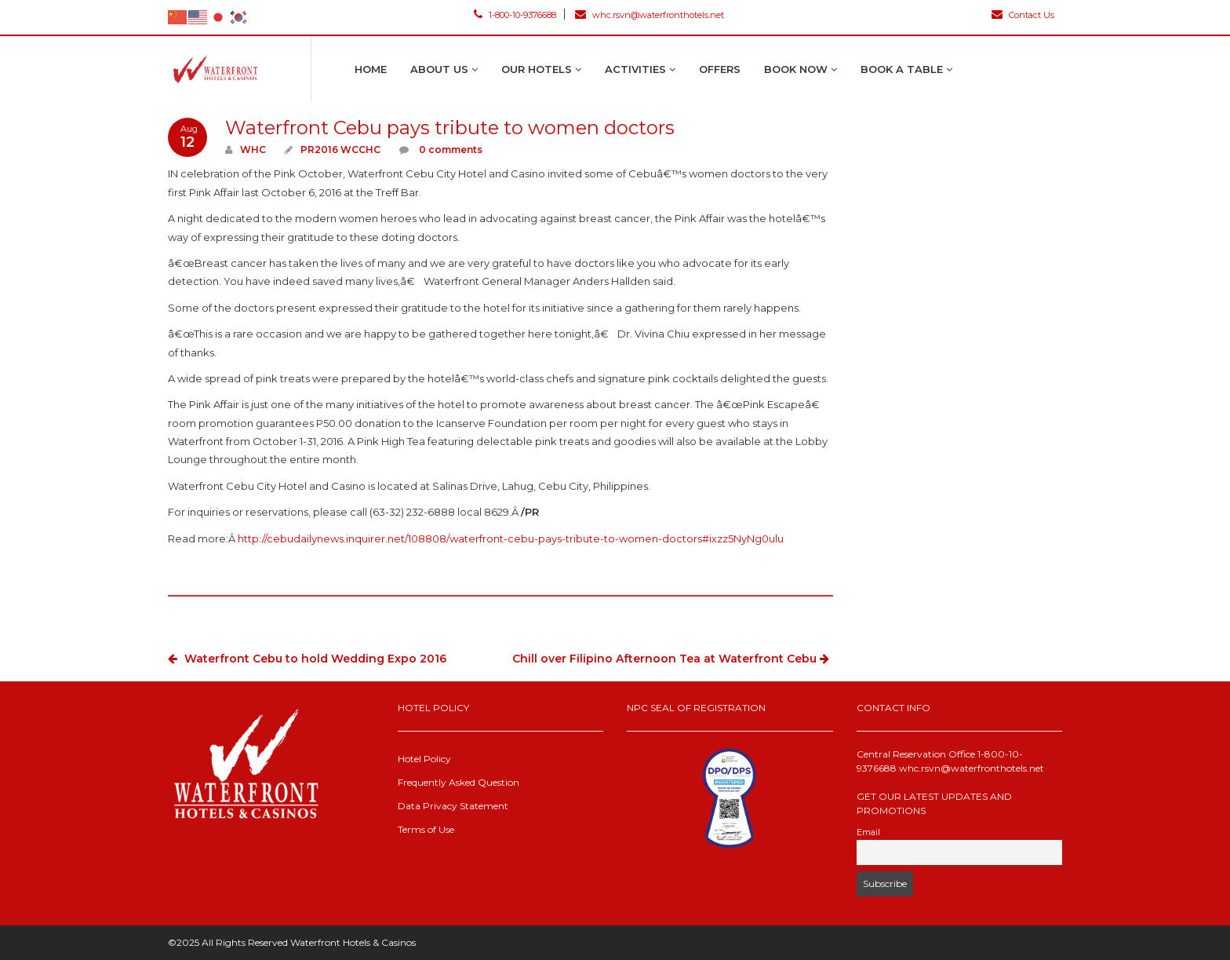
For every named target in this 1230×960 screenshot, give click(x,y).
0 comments (449, 149)
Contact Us (1023, 14)
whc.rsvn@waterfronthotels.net (649, 14)
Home (371, 69)
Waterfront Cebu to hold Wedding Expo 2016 (307, 659)
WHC (253, 149)
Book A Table (906, 69)
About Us (444, 69)
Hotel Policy (424, 759)
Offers (720, 69)
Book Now (800, 69)
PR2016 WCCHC (340, 149)
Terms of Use (426, 829)
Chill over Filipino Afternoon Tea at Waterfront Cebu (672, 659)
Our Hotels (541, 69)
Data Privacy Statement (453, 806)
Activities (640, 69)
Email (868, 832)
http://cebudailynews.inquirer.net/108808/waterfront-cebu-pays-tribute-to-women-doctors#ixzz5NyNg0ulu (511, 538)
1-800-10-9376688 (515, 14)
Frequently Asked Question (458, 782)
